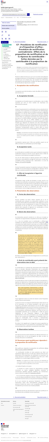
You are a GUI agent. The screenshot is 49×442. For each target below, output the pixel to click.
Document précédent (20, 41)
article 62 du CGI (35, 373)
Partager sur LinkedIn (6, 38)
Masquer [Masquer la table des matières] (5, 42)
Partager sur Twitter (2, 38)
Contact (2, 405)
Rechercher (28, 14)
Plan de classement (9, 17)
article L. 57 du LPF (20, 162)
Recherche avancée (38, 14)
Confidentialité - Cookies (31, 437)
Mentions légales (16, 437)
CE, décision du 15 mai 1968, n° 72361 (30, 250)
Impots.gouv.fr (27, 416)
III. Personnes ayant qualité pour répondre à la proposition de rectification (7, 66)
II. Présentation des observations (6, 61)
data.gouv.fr (32, 433)
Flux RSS (14, 403)
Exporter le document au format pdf (2, 31)
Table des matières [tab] (6, 22)
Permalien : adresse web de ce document (2, 35)
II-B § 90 (28, 162)
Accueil (2, 17)
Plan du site (23, 437)
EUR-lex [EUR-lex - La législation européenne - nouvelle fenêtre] (26, 412)
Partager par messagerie (9, 38)
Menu (47, 1)
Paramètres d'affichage (43, 437)
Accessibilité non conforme (6, 437)
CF (14, 17)
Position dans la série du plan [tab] (8, 25)
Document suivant (42, 41)
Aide (2, 403)
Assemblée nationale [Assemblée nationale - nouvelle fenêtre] (28, 403)
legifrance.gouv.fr (23, 433)
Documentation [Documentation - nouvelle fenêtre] (16, 407)
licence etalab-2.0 (26, 440)
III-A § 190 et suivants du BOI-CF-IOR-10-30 (31, 348)
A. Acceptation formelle (7, 48)
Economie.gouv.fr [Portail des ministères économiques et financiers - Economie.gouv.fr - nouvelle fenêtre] (28, 414)
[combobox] (14, 14)
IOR (18, 17)
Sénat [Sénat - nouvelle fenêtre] (26, 418)
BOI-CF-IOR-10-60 (20, 278)
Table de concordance (17, 405)
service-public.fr (12, 433)
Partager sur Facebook (9, 35)
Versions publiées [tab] (5, 28)
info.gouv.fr (3, 433)
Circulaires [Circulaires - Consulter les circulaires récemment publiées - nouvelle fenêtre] (27, 408)
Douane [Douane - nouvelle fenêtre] (26, 410)
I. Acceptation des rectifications (7, 45)
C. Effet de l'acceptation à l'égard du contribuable (7, 56)
